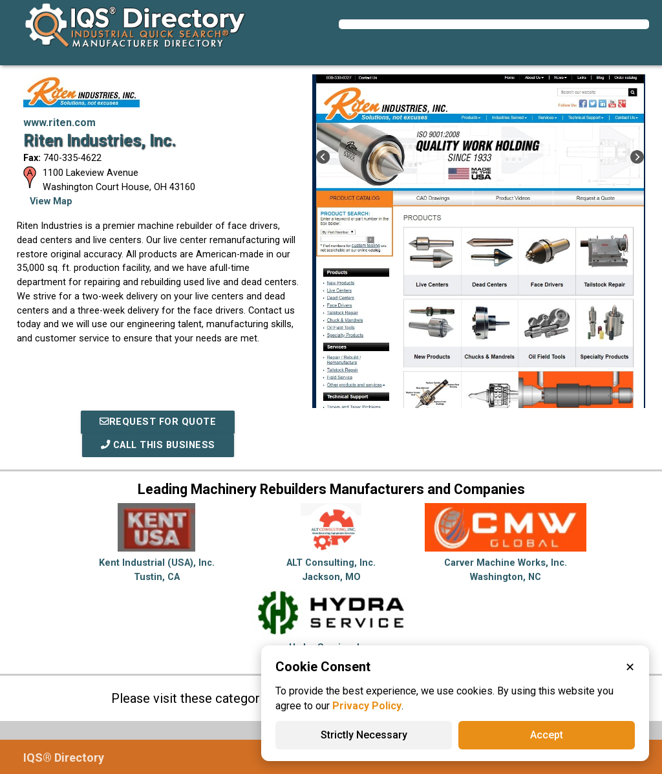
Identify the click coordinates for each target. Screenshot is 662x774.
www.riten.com (59, 122)
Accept (546, 735)
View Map (51, 201)
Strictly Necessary (364, 735)
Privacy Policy (366, 706)
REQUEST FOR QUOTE (158, 421)
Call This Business (158, 445)
